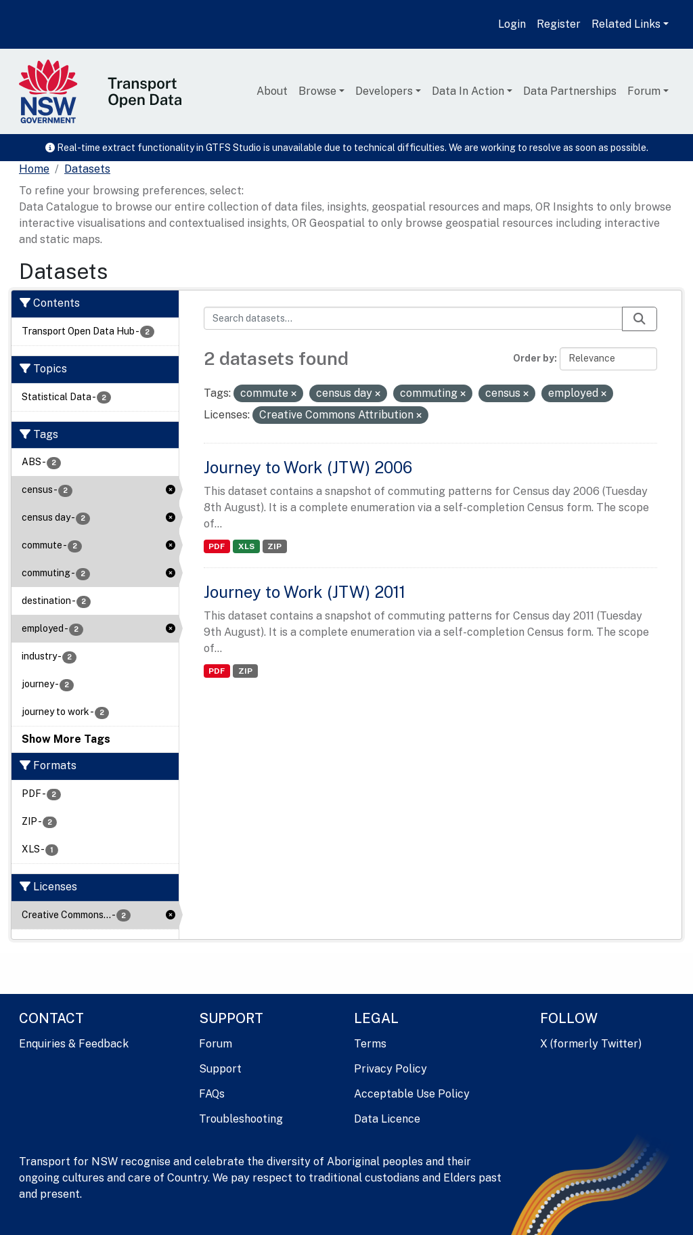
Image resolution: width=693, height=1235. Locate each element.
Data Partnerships (570, 91)
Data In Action (468, 91)
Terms (370, 1043)
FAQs (212, 1093)
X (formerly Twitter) (591, 1043)
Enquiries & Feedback (74, 1043)
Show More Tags (66, 739)
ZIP (274, 546)
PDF (216, 546)
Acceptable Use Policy (412, 1093)
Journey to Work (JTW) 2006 (308, 467)
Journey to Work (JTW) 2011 (304, 591)
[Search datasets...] (413, 318)
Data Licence (387, 1118)
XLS (246, 546)
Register (559, 24)
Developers (384, 91)
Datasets (87, 168)
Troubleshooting (241, 1118)
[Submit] (639, 319)
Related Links (626, 24)
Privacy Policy (390, 1068)
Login (512, 24)
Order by (533, 358)
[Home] (34, 169)
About (272, 91)
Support (220, 1068)
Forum (644, 91)
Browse (317, 91)
